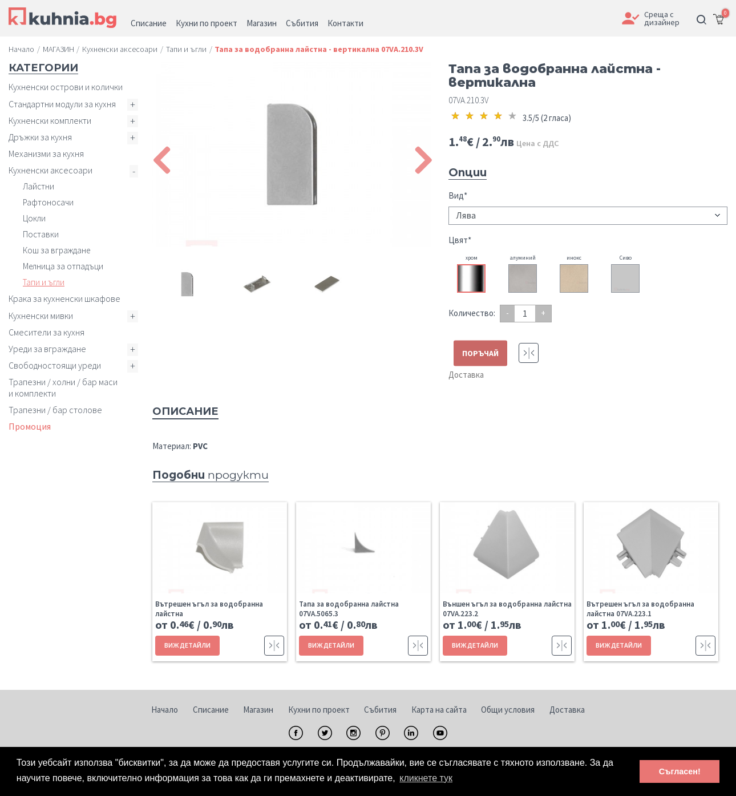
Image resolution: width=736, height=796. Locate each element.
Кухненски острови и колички (66, 86)
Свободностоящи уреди (55, 365)
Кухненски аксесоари (50, 170)
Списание (211, 709)
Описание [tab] (185, 411)
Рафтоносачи (48, 202)
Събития (380, 709)
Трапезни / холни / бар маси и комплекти (63, 387)
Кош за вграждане (56, 250)
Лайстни (38, 186)
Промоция (30, 426)
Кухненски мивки (41, 315)
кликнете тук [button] (425, 778)
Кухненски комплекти (50, 120)
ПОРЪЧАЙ (480, 353)
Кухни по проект (319, 709)
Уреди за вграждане (47, 348)
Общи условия (508, 709)
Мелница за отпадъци (63, 266)
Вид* (457, 195)
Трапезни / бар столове (55, 409)
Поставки (41, 234)
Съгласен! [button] (680, 771)
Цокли (34, 218)
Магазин (258, 709)
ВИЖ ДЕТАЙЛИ (187, 645)
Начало (164, 709)
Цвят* (459, 240)
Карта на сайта (439, 709)
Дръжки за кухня (40, 137)
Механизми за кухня (46, 153)
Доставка (466, 374)
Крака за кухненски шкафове (64, 298)
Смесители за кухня (46, 332)
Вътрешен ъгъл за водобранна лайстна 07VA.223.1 (640, 609)
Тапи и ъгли (43, 282)
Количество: (471, 313)
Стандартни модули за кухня (62, 104)
